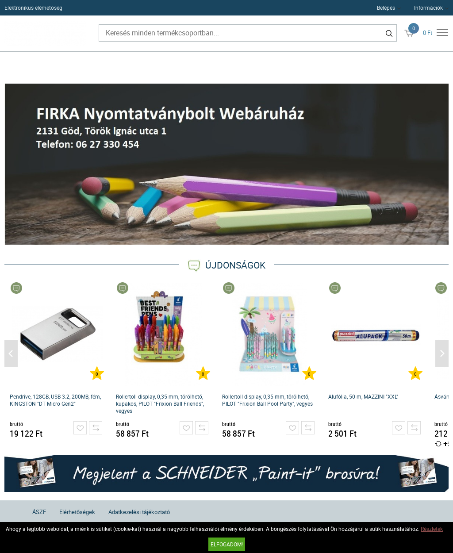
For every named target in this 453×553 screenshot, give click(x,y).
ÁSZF (39, 512)
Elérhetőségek (77, 512)
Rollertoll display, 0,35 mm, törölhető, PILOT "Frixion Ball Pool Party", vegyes (267, 400)
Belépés (386, 7)
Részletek (432, 528)
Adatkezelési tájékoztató (139, 512)
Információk (428, 7)
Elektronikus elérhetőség (33, 7)
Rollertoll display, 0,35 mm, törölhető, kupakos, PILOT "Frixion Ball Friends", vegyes (160, 403)
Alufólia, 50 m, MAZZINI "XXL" (363, 396)
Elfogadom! (227, 544)
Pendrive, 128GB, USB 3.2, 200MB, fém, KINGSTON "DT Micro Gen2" (55, 400)
